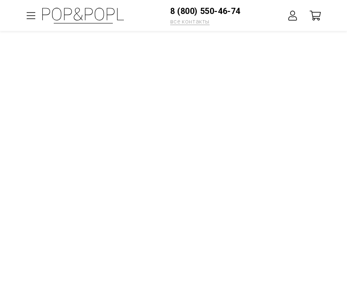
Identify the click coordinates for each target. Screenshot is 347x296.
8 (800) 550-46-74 (205, 11)
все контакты (190, 21)
